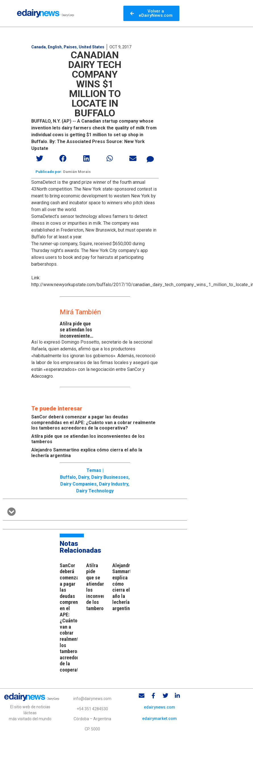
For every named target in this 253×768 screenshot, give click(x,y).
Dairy (83, 477)
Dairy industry (113, 484)
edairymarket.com (159, 718)
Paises (70, 47)
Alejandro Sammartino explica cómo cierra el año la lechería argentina (125, 586)
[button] (40, 158)
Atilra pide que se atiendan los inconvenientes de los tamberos (77, 333)
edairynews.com (159, 707)
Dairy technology (95, 491)
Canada (38, 47)
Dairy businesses (109, 477)
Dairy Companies (78, 484)
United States (91, 47)
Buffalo (68, 477)
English (55, 47)
